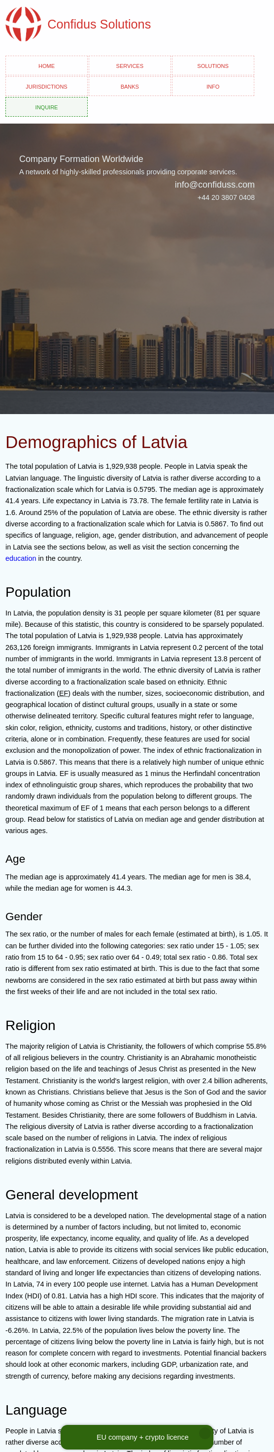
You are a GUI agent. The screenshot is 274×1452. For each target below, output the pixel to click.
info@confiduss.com (215, 185)
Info (212, 86)
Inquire (46, 106)
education (20, 558)
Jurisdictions (46, 86)
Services (129, 65)
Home (46, 65)
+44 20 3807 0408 (226, 197)
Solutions (213, 65)
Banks (130, 86)
